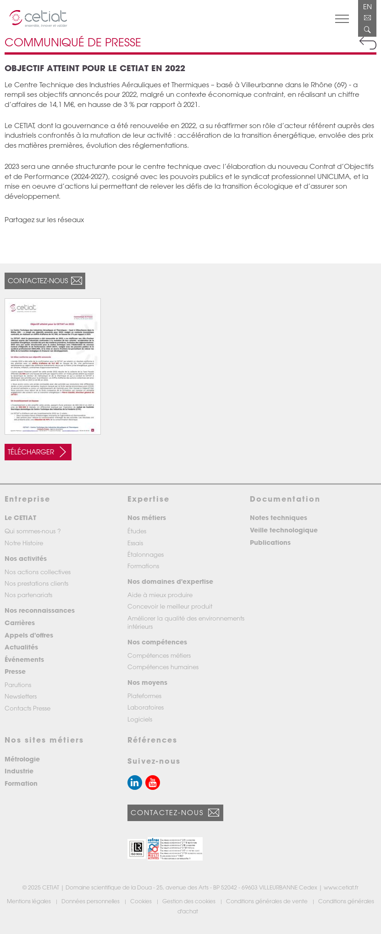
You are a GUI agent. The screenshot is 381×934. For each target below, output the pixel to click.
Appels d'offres (29, 635)
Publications (270, 542)
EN (367, 6)
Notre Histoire (24, 543)
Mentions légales (29, 901)
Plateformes (144, 695)
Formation (21, 783)
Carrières (20, 622)
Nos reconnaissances (40, 610)
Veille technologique (284, 530)
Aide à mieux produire (160, 594)
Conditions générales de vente (267, 901)
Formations (143, 566)
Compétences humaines (163, 667)
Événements (24, 659)
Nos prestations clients (36, 583)
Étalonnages (145, 554)
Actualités (21, 647)
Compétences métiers (159, 655)
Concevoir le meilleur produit (169, 606)
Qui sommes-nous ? (33, 531)
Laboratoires (145, 707)
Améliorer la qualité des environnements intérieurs (185, 622)
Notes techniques (278, 517)
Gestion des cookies (189, 901)
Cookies (141, 901)
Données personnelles (91, 901)
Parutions (18, 684)
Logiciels (139, 719)
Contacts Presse (27, 708)
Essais (135, 543)
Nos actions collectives (38, 572)
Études (136, 531)
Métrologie (22, 759)
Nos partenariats (28, 594)
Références (152, 739)
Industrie (19, 770)
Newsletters (21, 696)
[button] (136, 849)
